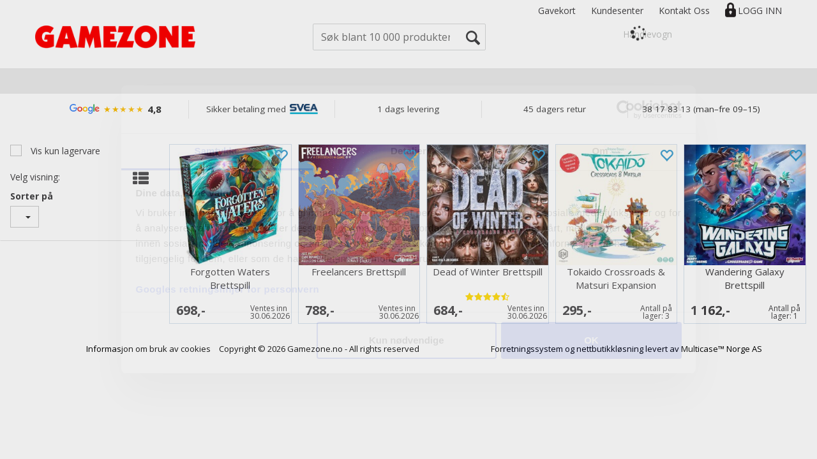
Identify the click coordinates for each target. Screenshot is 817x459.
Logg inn (760, 10)
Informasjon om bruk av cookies (148, 348)
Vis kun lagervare (64, 151)
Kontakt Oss (684, 10)
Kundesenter (617, 10)
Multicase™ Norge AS (721, 348)
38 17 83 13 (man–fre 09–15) (701, 109)
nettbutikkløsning (609, 348)
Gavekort (557, 10)
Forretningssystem (527, 348)
